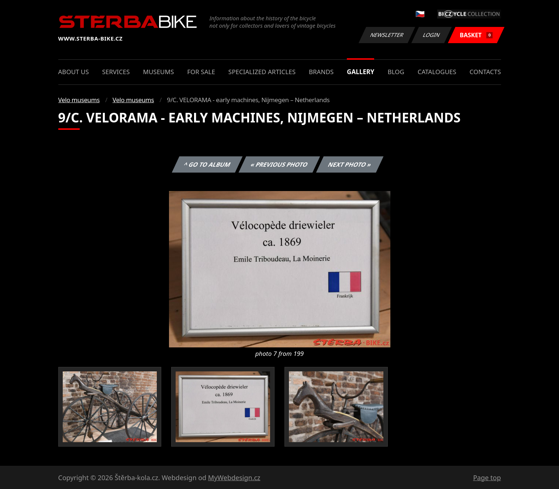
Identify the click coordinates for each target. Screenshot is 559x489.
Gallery (360, 71)
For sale (201, 71)
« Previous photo (279, 164)
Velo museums (79, 100)
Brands (321, 71)
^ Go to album (207, 164)
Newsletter (387, 34)
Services (116, 71)
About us (73, 71)
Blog (395, 71)
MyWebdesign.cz (234, 477)
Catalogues (437, 71)
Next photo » (350, 164)
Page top (487, 477)
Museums (158, 71)
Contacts (485, 71)
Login (432, 34)
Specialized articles (262, 71)
